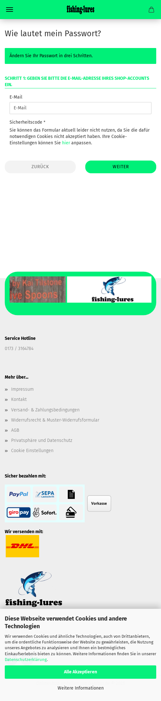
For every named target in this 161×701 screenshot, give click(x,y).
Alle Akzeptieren (80, 672)
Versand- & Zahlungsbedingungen (45, 410)
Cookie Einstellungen (32, 450)
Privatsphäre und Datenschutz (41, 440)
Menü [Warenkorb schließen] (9, 9)
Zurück (40, 166)
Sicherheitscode (27, 122)
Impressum (22, 389)
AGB (15, 430)
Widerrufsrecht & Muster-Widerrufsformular (55, 420)
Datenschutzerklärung (26, 659)
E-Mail (16, 97)
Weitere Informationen (81, 688)
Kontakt (19, 399)
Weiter (121, 166)
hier (66, 143)
